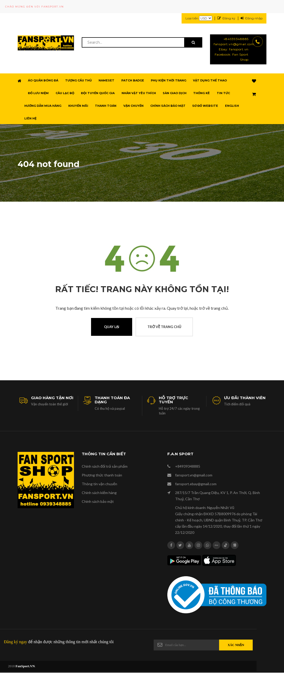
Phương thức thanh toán (102, 475)
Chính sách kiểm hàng (99, 492)
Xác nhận (236, 645)
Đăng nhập (252, 18)
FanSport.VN (25, 666)
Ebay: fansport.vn (234, 49)
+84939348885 (236, 39)
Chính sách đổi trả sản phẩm (105, 466)
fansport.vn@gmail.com (231, 44)
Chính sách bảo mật (98, 501)
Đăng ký (226, 18)
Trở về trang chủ (164, 327)
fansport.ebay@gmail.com (195, 484)
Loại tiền (198, 18)
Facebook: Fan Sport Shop (232, 57)
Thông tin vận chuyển (99, 484)
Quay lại (111, 327)
